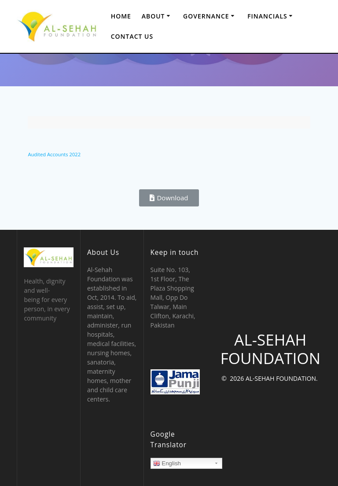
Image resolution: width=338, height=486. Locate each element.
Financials (267, 16)
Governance (206, 16)
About (153, 16)
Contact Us (132, 36)
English (167, 463)
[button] (168, 197)
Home (121, 16)
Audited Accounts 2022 (54, 154)
